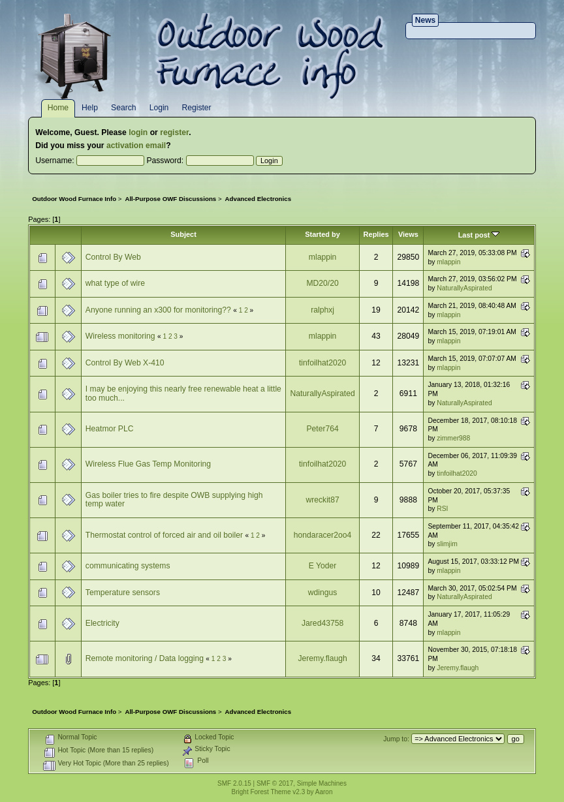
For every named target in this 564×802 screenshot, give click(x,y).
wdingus (322, 592)
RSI (442, 508)
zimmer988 (453, 438)
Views (408, 234)
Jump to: (396, 739)
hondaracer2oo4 (323, 535)
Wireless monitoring (120, 336)
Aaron (324, 791)
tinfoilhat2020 (322, 362)
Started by (322, 234)
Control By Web (113, 257)
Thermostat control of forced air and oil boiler (164, 535)
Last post (479, 235)
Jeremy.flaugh (322, 658)
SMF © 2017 (275, 783)
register (174, 132)
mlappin (323, 257)
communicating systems (128, 565)
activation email (136, 145)
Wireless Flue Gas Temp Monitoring (148, 464)
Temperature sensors (123, 592)
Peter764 (322, 428)
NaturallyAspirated (464, 288)
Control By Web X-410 (125, 362)
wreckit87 (322, 499)
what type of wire (115, 283)
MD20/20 (322, 283)
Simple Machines (322, 783)
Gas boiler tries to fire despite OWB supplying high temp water (174, 500)
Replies (376, 234)
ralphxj (322, 310)
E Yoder (323, 565)
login (138, 132)
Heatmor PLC (110, 428)
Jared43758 (322, 623)
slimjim (447, 544)
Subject (183, 234)
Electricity (102, 623)
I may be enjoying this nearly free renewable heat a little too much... (183, 393)
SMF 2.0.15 (234, 783)
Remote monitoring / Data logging (145, 658)
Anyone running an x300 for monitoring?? (158, 310)
